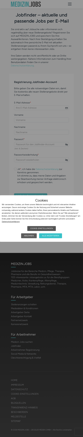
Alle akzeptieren (50, 236)
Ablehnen (29, 236)
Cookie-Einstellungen (41, 228)
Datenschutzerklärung (11, 222)
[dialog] (41, 218)
